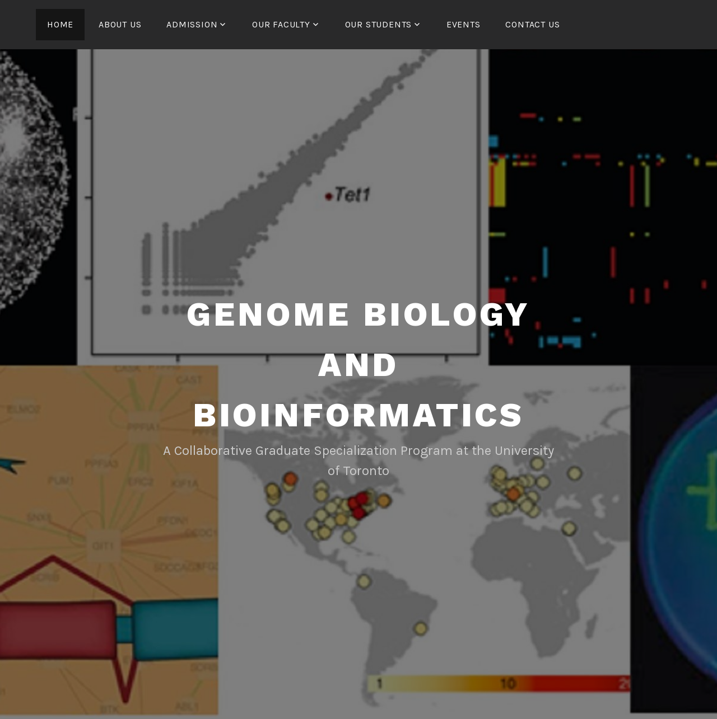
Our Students (378, 24)
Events (463, 24)
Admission (191, 24)
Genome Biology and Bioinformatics (358, 364)
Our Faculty (281, 24)
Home (60, 24)
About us (120, 24)
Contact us (532, 24)
